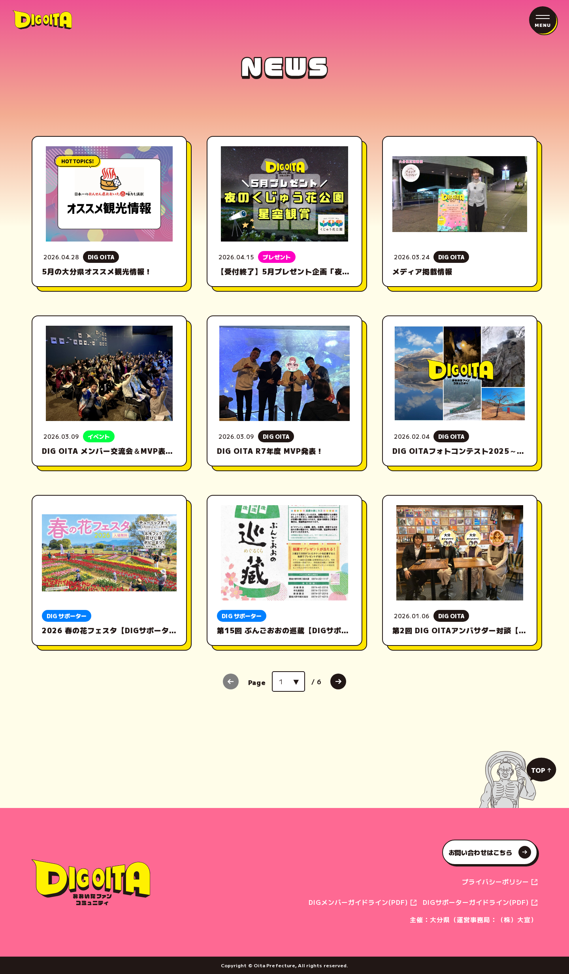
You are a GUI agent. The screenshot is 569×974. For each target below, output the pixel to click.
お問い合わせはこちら (489, 852)
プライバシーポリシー (496, 881)
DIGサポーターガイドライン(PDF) (477, 902)
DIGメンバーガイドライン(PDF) (359, 902)
